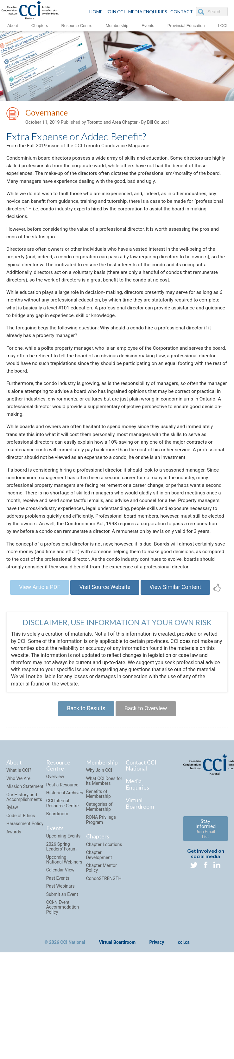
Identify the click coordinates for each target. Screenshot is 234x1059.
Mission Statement (24, 826)
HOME (96, 11)
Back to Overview (146, 748)
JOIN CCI (115, 11)
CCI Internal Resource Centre (62, 844)
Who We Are (18, 818)
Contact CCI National (141, 805)
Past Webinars (60, 926)
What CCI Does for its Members (104, 821)
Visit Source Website (105, 626)
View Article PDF (37, 626)
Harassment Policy (24, 863)
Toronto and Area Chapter (112, 122)
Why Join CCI (99, 810)
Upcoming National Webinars (64, 900)
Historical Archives (64, 833)
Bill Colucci (158, 122)
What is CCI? (18, 810)
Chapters (39, 25)
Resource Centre (76, 25)
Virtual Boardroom (140, 843)
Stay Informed (205, 868)
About (12, 25)
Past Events (57, 918)
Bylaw (12, 848)
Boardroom (57, 854)
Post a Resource (62, 825)
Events (148, 25)
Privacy (156, 982)
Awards (13, 872)
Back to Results (85, 748)
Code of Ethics (20, 855)
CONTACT (181, 11)
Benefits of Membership (98, 834)
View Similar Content (177, 626)
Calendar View (60, 910)
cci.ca (184, 982)
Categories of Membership (99, 847)
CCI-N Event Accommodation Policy (62, 947)
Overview (55, 816)
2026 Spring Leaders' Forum (61, 887)
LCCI (222, 25)
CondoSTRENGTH (104, 918)
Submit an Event (62, 934)
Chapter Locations (104, 884)
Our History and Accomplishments (24, 837)
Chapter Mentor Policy (101, 908)
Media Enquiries (147, 11)
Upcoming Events (63, 876)
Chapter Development (99, 895)
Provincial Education (186, 25)
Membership (117, 25)
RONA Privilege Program (101, 860)
